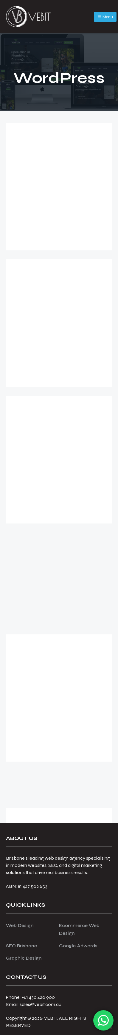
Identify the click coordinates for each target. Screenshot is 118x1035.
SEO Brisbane (21, 946)
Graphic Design (24, 958)
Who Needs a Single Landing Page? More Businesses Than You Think (59, 696)
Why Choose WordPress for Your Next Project (53, 284)
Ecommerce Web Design (79, 929)
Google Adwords (78, 946)
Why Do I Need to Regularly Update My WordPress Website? (57, 557)
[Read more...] (31, 227)
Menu (105, 16)
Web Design (20, 925)
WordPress (57, 238)
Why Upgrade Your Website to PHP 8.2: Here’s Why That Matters (58, 421)
